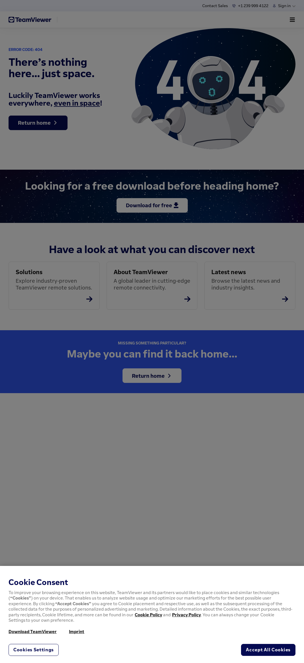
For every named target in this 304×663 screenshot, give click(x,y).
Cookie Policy (148, 614)
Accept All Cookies (268, 649)
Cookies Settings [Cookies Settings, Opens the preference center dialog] (33, 649)
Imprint (76, 631)
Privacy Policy (186, 614)
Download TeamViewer (33, 631)
